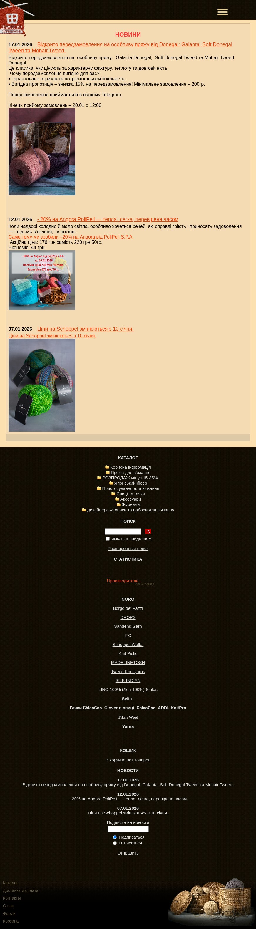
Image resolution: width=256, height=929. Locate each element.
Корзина (11, 921)
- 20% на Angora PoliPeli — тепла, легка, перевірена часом (107, 219)
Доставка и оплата (21, 890)
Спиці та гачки (130, 493)
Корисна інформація (130, 467)
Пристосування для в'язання (130, 488)
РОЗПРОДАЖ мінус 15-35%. (130, 478)
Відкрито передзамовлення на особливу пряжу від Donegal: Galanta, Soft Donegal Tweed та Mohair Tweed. (127, 784)
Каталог (10, 882)
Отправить (128, 853)
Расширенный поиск (128, 548)
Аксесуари (130, 499)
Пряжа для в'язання (130, 472)
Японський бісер (130, 483)
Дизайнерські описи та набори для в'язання (130, 510)
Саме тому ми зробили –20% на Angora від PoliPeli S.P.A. (71, 236)
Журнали (131, 504)
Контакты (12, 898)
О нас (8, 905)
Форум (9, 913)
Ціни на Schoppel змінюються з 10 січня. (85, 329)
